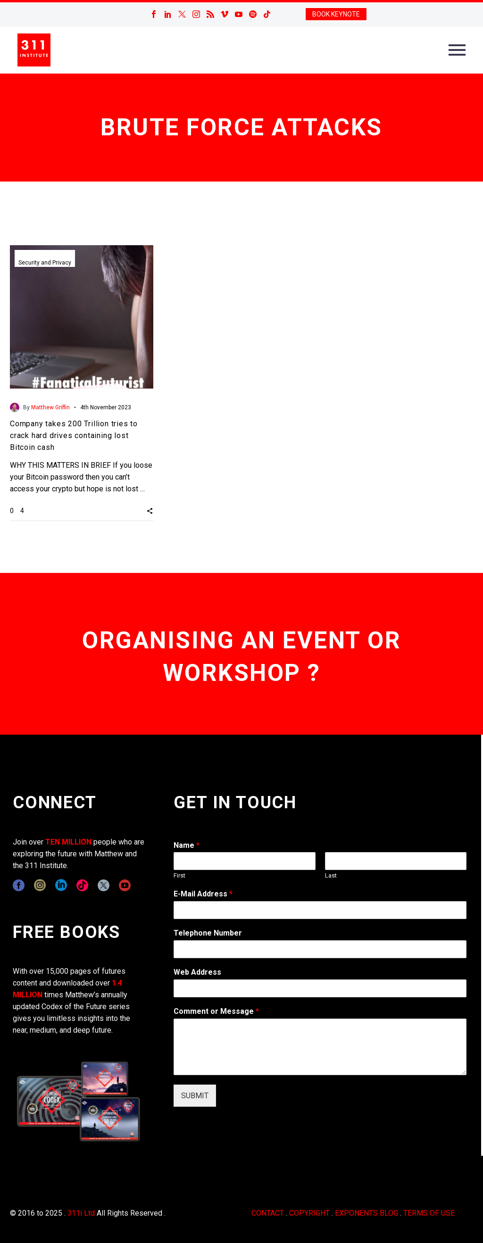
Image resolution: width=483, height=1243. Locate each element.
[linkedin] (61, 885)
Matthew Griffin (50, 407)
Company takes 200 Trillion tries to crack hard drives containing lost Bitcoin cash (74, 435)
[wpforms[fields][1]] (320, 910)
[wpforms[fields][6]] (320, 949)
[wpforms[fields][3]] (320, 988)
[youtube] (125, 885)
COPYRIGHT (309, 1213)
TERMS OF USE (429, 1213)
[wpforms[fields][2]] (320, 1047)
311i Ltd (81, 1213)
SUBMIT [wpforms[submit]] (194, 1095)
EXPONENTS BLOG (366, 1213)
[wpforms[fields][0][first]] (244, 861)
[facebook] (19, 885)
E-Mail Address (203, 893)
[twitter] (103, 885)
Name (187, 845)
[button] (149, 510)
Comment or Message (216, 1011)
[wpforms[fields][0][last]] (395, 861)
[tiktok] (82, 885)
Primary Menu (457, 50)
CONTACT (267, 1213)
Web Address (197, 972)
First (179, 875)
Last (331, 875)
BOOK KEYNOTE (336, 14)
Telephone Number (208, 932)
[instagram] (40, 885)
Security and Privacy (44, 262)
